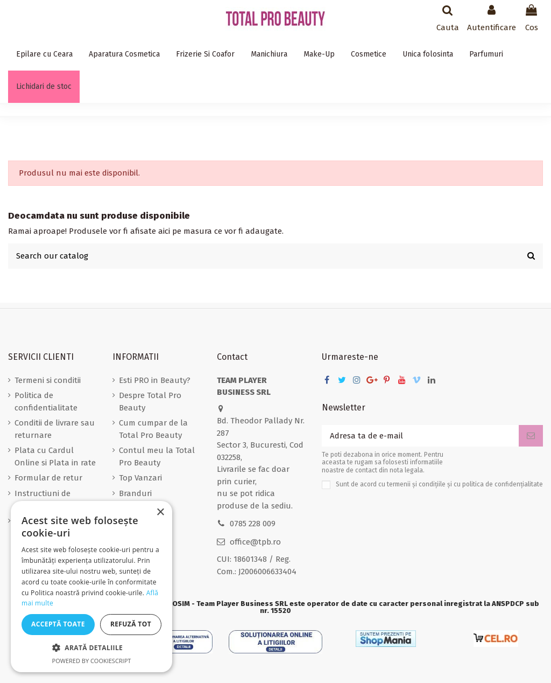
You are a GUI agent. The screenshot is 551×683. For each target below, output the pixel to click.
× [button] (160, 512)
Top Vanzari (140, 478)
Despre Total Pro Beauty (150, 402)
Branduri (135, 493)
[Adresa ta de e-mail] (420, 436)
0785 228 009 (253, 523)
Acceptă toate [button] (58, 624)
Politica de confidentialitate (46, 402)
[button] (91, 648)
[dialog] (91, 586)
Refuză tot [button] (130, 624)
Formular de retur (48, 478)
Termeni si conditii (48, 380)
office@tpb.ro (255, 542)
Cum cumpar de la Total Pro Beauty (153, 429)
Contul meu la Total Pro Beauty (157, 456)
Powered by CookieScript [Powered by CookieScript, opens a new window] (91, 661)
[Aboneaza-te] (531, 436)
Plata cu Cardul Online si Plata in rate (55, 456)
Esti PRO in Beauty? (154, 380)
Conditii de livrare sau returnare (55, 429)
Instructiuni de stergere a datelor (48, 500)
